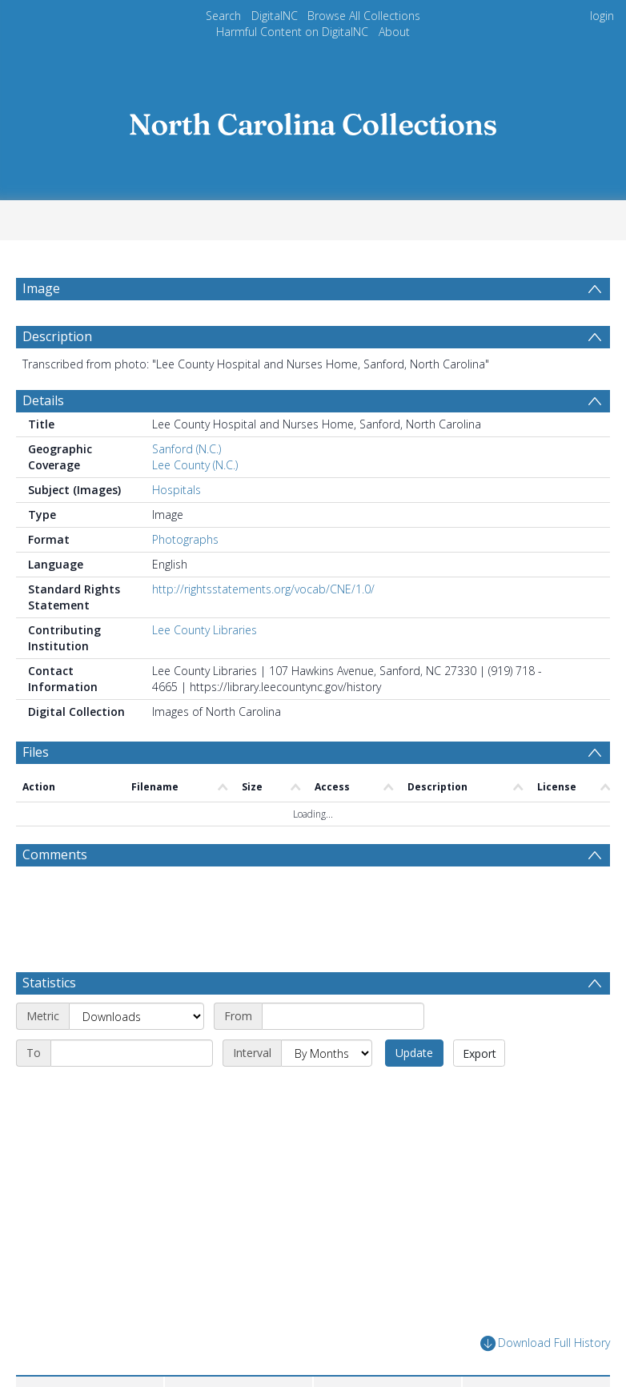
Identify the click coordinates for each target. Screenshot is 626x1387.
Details (43, 400)
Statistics (49, 982)
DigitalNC (274, 15)
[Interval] (326, 1053)
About (394, 31)
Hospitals (176, 489)
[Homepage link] (313, 120)
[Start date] (343, 1016)
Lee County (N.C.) (195, 464)
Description (57, 336)
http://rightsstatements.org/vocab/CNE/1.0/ (263, 589)
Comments (54, 854)
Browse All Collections (363, 15)
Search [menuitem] (223, 15)
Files (35, 752)
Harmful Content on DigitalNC (292, 31)
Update (414, 1052)
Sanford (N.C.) (186, 448)
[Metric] (136, 1016)
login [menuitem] (602, 15)
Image (41, 288)
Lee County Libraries (204, 629)
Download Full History (545, 1343)
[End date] (131, 1053)
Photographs (185, 539)
